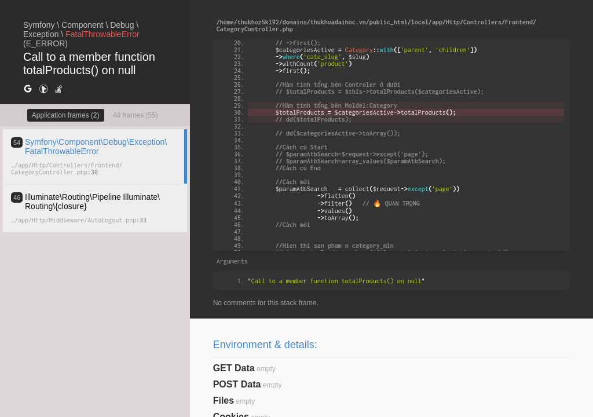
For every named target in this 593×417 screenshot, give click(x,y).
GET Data (234, 368)
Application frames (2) (66, 115)
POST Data (237, 384)
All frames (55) (135, 115)
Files (223, 400)
